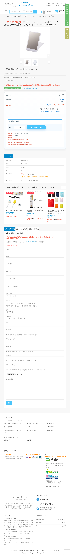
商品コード (9, 293)
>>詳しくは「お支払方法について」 (55, 486)
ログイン (45, 11)
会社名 (8, 256)
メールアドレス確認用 (12, 286)
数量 (7, 322)
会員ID (7, 249)
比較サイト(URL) (10, 364)
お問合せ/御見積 (10, 229)
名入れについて (59, 3)
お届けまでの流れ (33, 229)
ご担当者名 (9, 264)
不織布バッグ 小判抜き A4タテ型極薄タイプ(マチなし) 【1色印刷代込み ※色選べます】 (55, 211)
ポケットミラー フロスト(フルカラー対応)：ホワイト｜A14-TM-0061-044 (31, 23)
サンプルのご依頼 (21, 229)
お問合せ (63, 5)
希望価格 (8, 329)
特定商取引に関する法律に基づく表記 (29, 550)
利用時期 (8, 355)
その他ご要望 (9, 379)
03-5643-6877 (44, 112)
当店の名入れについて (33, 423)
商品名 (8, 301)
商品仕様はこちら (11, 69)
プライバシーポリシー (33, 430)
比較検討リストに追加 (67, 15)
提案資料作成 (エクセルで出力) (13, 88)
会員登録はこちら (29, 88)
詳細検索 (29, 440)
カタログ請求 (51, 3)
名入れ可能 (29, 11)
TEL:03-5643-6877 (31, 242)
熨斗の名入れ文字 (11, 339)
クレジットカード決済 (33, 454)
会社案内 (50, 430)
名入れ (8, 310)
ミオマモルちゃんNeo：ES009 (14, 210)
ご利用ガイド (48, 5)
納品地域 (8, 346)
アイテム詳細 (9, 156)
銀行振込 (8, 454)
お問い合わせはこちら (28, 69)
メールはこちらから (57, 112)
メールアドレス (10, 278)
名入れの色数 (9, 316)
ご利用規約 (51, 426)
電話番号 (8, 271)
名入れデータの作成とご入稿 (13, 423)
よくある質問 (56, 5)
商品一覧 (7, 440)
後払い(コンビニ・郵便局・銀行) (55, 456)
